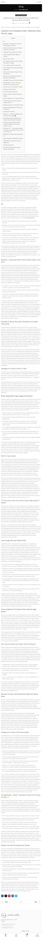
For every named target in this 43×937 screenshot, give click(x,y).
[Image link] (10, 915)
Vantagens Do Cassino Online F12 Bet (12, 52)
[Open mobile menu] (3, 2)
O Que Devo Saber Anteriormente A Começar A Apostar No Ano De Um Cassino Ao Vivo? (11, 124)
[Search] (34, 2)
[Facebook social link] (2, 896)
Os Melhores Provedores (9, 111)
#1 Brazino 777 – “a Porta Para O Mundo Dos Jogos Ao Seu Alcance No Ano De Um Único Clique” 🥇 (13, 130)
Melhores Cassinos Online (9, 89)
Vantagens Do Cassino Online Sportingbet (13, 80)
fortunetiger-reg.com (30, 218)
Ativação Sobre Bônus (8, 145)
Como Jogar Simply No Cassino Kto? (12, 65)
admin (15, 23)
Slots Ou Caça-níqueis (8, 58)
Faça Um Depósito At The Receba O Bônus (13, 98)
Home (15, 9)
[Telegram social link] (16, 896)
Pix (4, 41)
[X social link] (5, 896)
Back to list (21, 902)
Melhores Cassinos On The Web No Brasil (13, 105)
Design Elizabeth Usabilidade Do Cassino (13, 138)
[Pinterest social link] (9, 896)
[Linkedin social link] (12, 896)
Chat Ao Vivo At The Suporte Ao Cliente (12, 87)
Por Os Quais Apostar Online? (10, 91)
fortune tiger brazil (23, 9)
